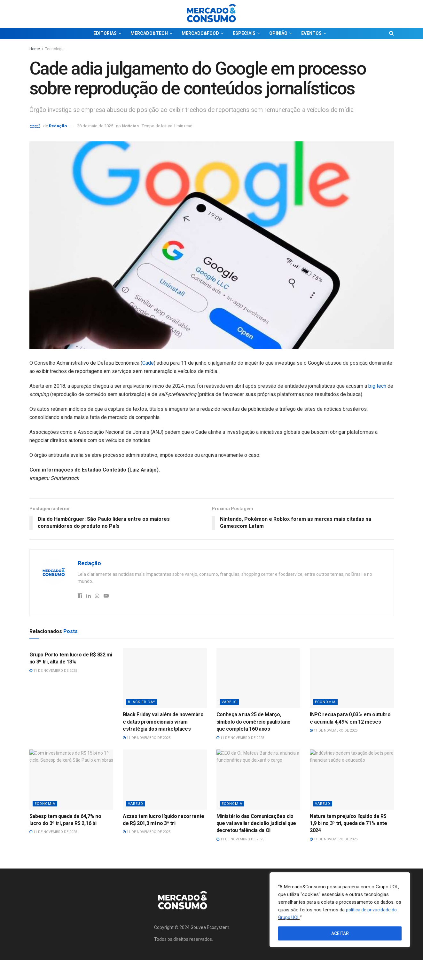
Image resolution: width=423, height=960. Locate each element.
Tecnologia (55, 49)
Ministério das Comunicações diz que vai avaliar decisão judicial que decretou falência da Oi (256, 823)
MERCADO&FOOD (200, 33)
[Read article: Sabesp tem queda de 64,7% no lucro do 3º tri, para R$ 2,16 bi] (71, 780)
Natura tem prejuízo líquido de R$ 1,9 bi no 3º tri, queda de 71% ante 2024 (348, 823)
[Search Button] (391, 33)
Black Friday (141, 702)
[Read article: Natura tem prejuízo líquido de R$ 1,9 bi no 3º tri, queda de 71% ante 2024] (352, 780)
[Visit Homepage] (211, 14)
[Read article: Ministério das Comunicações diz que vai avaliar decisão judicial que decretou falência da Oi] (258, 780)
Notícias (130, 125)
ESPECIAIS (244, 33)
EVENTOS (311, 33)
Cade (148, 363)
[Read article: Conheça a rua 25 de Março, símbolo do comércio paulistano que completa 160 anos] (258, 678)
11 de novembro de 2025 (53, 671)
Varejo (229, 702)
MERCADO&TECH (149, 33)
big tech (377, 386)
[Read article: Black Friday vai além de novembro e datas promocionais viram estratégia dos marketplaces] (165, 678)
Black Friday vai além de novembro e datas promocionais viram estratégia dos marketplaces (163, 721)
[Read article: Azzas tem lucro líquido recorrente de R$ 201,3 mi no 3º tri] (165, 780)
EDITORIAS (105, 33)
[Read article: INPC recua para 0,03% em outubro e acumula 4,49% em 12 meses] (352, 678)
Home (34, 49)
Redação (58, 125)
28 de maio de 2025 (95, 125)
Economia (325, 702)
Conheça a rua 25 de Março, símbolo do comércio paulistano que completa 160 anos (253, 721)
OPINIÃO (278, 33)
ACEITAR (340, 933)
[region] (340, 909)
